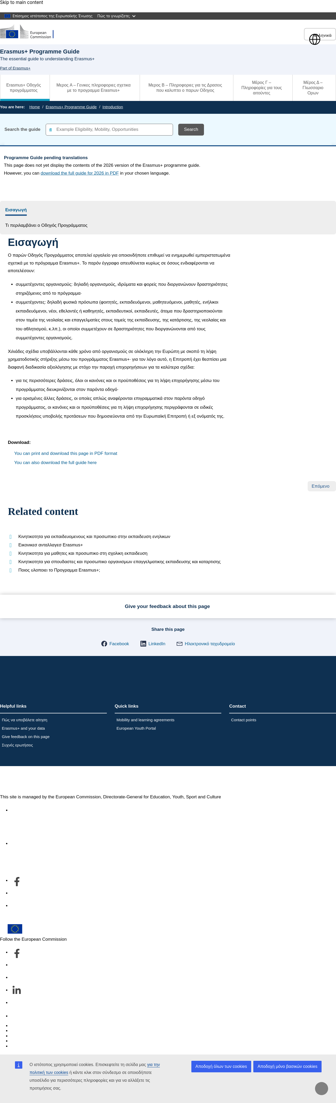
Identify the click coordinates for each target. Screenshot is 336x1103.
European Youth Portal (136, 728)
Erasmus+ (21, 780)
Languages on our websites (37, 1030)
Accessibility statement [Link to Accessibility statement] (33, 810)
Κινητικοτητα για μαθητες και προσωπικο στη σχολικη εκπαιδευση (83, 553)
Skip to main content (21, 2)
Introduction (112, 107)
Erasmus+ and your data (23, 728)
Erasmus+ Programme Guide (71, 107)
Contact (18, 1016)
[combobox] (109, 130)
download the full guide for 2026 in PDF (80, 173)
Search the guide (22, 129)
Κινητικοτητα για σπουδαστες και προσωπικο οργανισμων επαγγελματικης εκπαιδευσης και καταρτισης (119, 561)
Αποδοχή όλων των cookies (221, 1066)
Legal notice (22, 1046)
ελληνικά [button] (320, 35)
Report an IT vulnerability (35, 1025)
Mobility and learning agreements (146, 720)
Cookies (18, 1036)
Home (34, 107)
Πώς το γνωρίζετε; (116, 16)
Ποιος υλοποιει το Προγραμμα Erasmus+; (59, 570)
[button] (115, 644)
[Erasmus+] (30, 31)
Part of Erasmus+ (15, 68)
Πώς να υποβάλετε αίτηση (24, 720)
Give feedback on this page (26, 736)
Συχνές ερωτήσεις (17, 745)
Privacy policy (24, 1041)
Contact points (243, 720)
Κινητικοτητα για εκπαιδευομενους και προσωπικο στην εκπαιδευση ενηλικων (94, 536)
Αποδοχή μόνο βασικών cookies (287, 1066)
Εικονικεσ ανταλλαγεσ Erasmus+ (50, 544)
